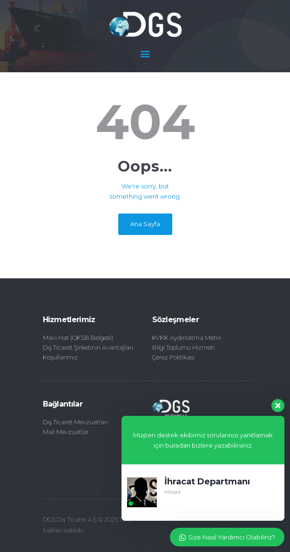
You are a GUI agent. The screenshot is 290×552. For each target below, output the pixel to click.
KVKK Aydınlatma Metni (186, 337)
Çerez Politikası (173, 357)
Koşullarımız (60, 357)
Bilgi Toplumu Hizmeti (183, 347)
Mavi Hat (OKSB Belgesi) (78, 337)
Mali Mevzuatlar (66, 431)
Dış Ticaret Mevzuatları (75, 422)
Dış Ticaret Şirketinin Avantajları (88, 347)
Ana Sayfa (145, 224)
